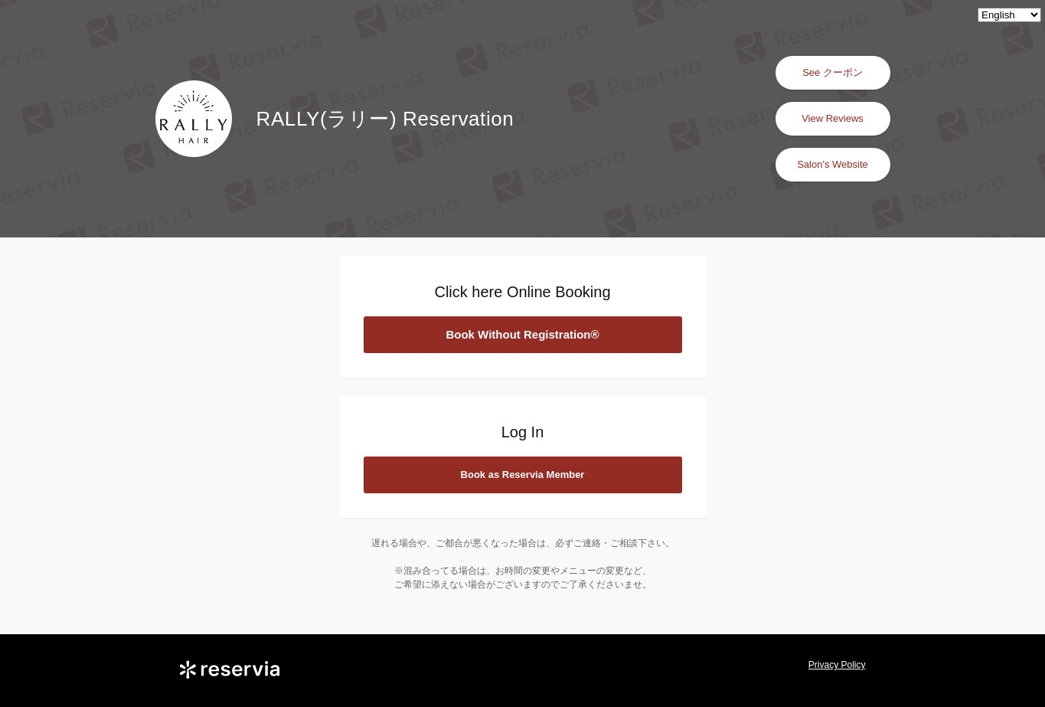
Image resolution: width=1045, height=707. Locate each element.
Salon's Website (832, 164)
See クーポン (832, 72)
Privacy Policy (837, 665)
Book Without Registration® (522, 334)
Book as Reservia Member (523, 474)
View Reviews (833, 118)
